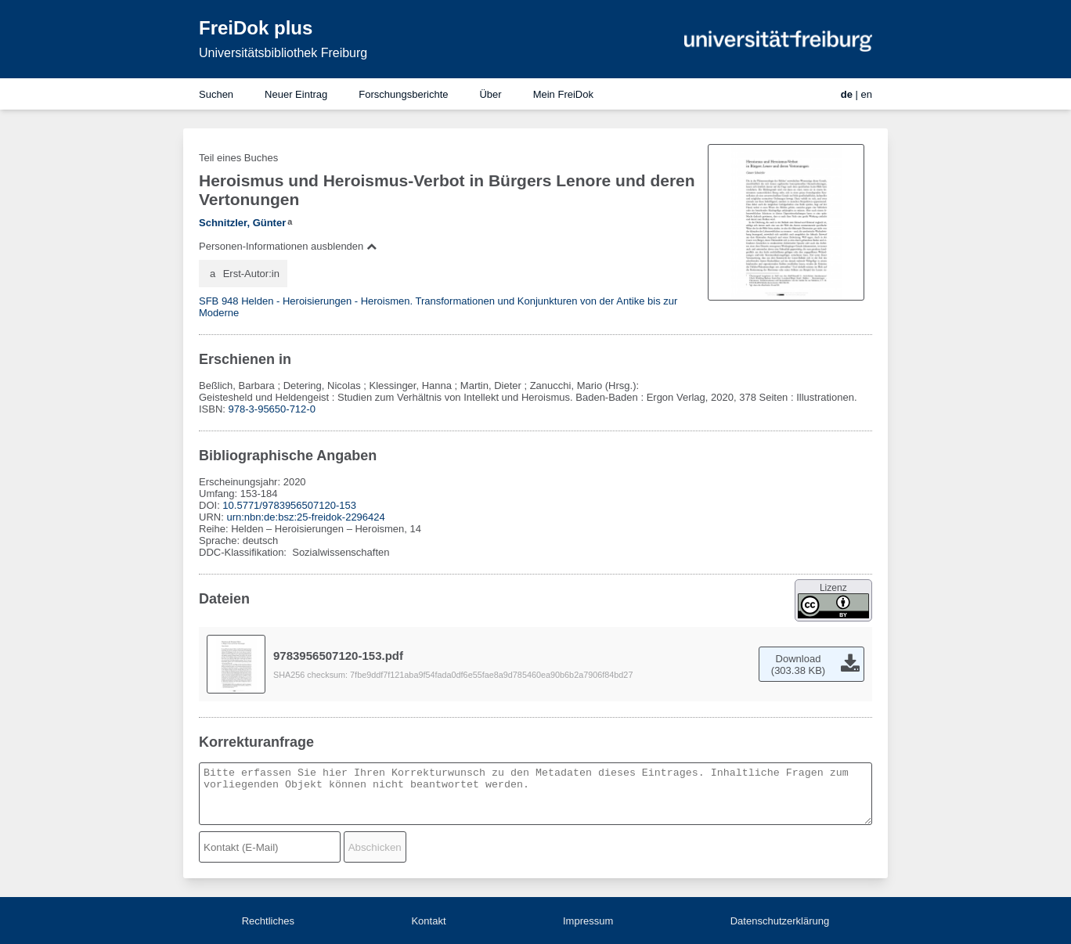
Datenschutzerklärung (779, 921)
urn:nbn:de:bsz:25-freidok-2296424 (305, 517)
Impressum (588, 921)
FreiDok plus (255, 27)
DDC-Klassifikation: (244, 552)
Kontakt (428, 921)
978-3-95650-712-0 (272, 409)
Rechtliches (268, 921)
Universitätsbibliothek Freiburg (283, 52)
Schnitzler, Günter (242, 223)
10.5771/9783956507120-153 (289, 505)
